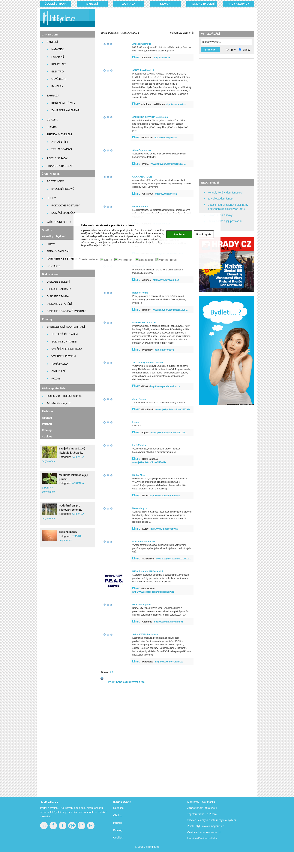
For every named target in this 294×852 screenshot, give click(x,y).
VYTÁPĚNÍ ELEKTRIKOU (66, 348)
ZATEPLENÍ (58, 371)
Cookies (47, 436)
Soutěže (47, 230)
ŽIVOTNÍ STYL (51, 173)
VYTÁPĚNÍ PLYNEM (63, 356)
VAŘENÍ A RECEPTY (59, 222)
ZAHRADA (128, 3)
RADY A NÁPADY (238, 3)
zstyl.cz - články (196, 820)
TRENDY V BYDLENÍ (202, 3)
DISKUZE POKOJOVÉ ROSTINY (66, 311)
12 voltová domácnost (220, 198)
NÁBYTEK (57, 49)
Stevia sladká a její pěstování (225, 221)
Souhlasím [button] (179, 234)
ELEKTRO (57, 71)
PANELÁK (57, 86)
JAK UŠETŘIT (59, 141)
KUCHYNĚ (57, 56)
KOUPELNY (58, 64)
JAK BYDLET (50, 34)
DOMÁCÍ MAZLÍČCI (63, 212)
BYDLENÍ (92, 3)
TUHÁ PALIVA (59, 363)
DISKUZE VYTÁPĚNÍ (59, 303)
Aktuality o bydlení (53, 236)
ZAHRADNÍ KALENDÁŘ (65, 110)
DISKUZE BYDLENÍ (58, 281)
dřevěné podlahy (207, 838)
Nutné (108, 259)
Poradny (47, 319)
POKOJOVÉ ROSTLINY (65, 205)
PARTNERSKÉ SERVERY (62, 258)
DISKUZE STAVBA (58, 296)
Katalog (47, 430)
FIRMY (51, 243)
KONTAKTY (54, 266)
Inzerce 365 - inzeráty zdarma (64, 395)
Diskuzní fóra (50, 274)
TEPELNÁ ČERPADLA (64, 334)
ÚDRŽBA (52, 119)
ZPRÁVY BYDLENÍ (58, 251)
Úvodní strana (56, 3)
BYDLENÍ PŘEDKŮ (62, 188)
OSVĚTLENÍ (58, 78)
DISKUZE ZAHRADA (59, 289)
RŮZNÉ (55, 378)
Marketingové (168, 259)
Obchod (47, 417)
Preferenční (126, 259)
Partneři (47, 423)
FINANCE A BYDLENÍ (59, 165)
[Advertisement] (170, 17)
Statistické (146, 259)
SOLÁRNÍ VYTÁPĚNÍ (64, 341)
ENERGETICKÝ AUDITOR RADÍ (66, 326)
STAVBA (165, 3)
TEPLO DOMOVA (61, 149)
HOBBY (51, 197)
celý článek (48, 461)
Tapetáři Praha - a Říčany (202, 814)
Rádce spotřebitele (53, 388)
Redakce (47, 411)
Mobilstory (193, 801)
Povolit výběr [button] (203, 234)
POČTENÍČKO (55, 181)
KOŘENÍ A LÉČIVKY (63, 103)
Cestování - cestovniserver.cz (204, 832)
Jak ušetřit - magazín (59, 403)
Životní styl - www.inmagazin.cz (205, 826)
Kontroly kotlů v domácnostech (225, 192)
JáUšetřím (193, 807)
